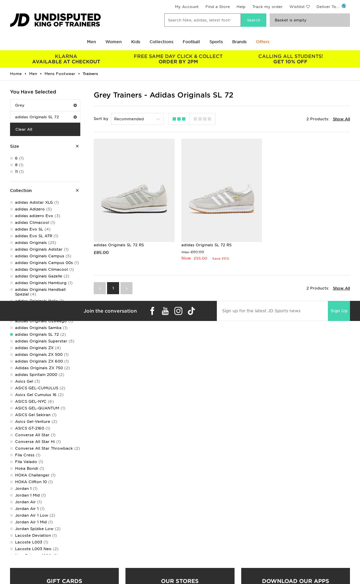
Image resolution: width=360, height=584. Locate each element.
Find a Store (217, 6)
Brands (239, 41)
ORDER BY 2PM (178, 59)
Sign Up (339, 310)
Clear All (23, 129)
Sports (216, 41)
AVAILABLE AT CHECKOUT (66, 59)
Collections (161, 41)
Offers (262, 41)
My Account (187, 6)
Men (91, 41)
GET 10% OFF (290, 59)
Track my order (267, 6)
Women (113, 41)
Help (241, 6)
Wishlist (297, 6)
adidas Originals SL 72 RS (119, 245)
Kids (135, 41)
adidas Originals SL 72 (46, 117)
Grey (46, 105)
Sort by (101, 118)
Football (191, 41)
